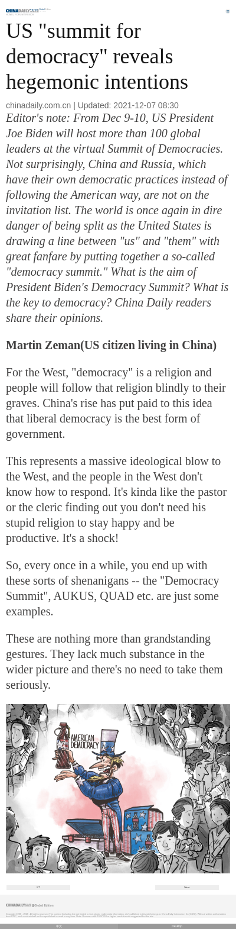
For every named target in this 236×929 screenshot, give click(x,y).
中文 (59, 926)
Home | (10, 14)
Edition (45, 9)
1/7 (38, 887)
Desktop (177, 926)
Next (186, 887)
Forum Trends (24, 14)
